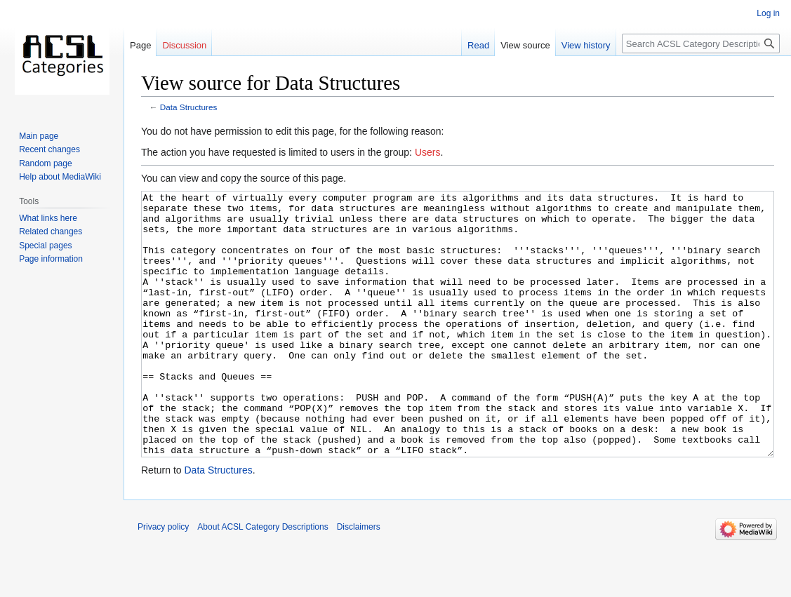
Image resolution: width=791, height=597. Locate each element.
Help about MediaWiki (60, 177)
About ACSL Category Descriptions (262, 579)
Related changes (50, 231)
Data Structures (189, 107)
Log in (768, 13)
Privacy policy (163, 579)
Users (428, 152)
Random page (45, 163)
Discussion (184, 45)
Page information (51, 259)
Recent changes (49, 149)
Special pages (45, 245)
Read (478, 45)
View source (525, 45)
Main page (38, 136)
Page (140, 45)
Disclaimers (358, 579)
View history (586, 45)
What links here (48, 218)
